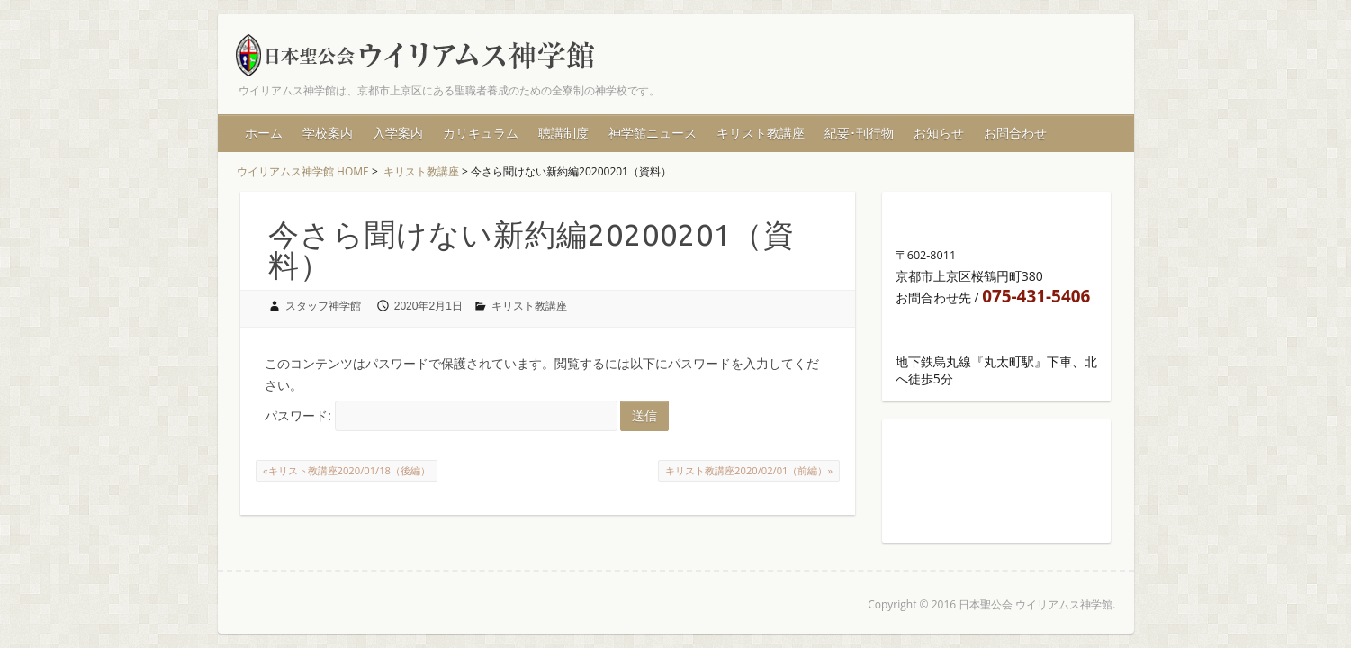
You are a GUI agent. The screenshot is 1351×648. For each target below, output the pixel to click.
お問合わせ (1015, 132)
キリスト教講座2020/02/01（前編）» (749, 470)
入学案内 (398, 132)
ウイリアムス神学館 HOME (303, 171)
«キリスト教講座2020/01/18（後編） (346, 470)
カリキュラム (480, 132)
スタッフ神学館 (323, 306)
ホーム (264, 132)
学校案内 (327, 132)
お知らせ (939, 132)
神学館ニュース (652, 132)
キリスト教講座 (760, 132)
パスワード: (441, 415)
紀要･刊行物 (859, 132)
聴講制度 (563, 132)
